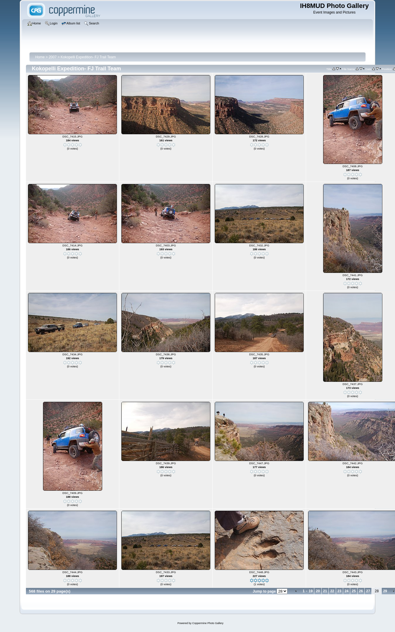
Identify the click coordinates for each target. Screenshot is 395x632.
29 (385, 591)
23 (339, 591)
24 (346, 591)
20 (318, 591)
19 (311, 591)
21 (325, 591)
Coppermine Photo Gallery (207, 623)
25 (354, 591)
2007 (53, 57)
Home (40, 57)
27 (368, 591)
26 (361, 591)
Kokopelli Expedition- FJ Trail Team (88, 57)
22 (332, 591)
